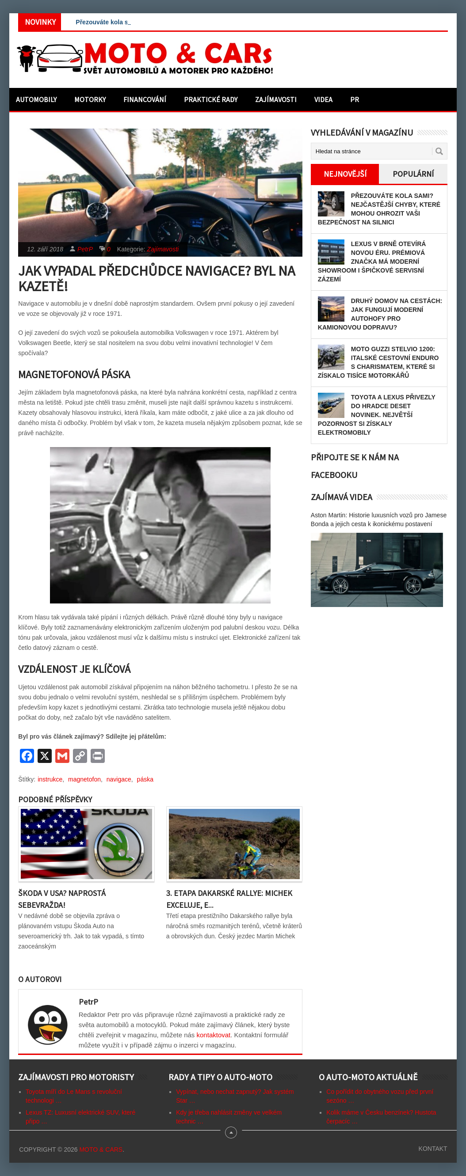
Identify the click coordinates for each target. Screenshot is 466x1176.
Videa (323, 99)
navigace (119, 779)
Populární (413, 174)
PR (354, 99)
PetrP (85, 249)
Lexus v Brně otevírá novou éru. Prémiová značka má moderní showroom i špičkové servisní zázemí (372, 261)
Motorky (90, 99)
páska (145, 779)
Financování (144, 99)
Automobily (36, 99)
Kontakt (433, 1148)
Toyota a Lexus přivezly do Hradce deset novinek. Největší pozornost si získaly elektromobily (376, 415)
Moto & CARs (100, 1149)
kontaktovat (214, 1035)
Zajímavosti (276, 99)
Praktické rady (210, 99)
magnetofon (84, 779)
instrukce (50, 779)
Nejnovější (345, 174)
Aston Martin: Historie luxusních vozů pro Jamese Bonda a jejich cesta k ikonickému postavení (379, 519)
